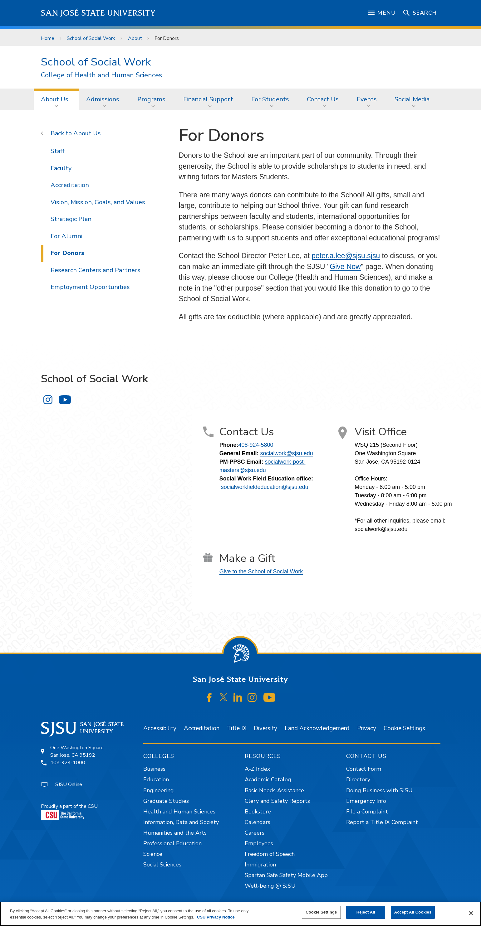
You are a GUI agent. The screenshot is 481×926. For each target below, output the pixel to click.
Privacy (366, 728)
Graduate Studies (166, 801)
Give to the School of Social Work (261, 571)
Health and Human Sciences (179, 811)
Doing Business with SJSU (379, 790)
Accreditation (70, 185)
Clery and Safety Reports (277, 801)
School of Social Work (91, 38)
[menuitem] (56, 99)
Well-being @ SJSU (270, 886)
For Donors (167, 38)
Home (47, 38)
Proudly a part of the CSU (69, 811)
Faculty (61, 168)
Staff (58, 151)
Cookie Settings (404, 728)
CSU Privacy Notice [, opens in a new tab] (216, 917)
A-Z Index (257, 769)
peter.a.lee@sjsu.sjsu (346, 256)
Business (154, 769)
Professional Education (172, 843)
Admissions (102, 99)
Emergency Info (366, 801)
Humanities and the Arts (175, 833)
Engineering (158, 790)
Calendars (257, 822)
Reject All (365, 912)
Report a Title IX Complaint (382, 822)
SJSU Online (68, 784)
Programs (151, 99)
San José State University (98, 13)
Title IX (237, 728)
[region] (240, 914)
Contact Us (323, 99)
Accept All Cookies (413, 912)
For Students (270, 99)
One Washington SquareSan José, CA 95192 (77, 751)
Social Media (412, 99)
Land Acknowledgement (317, 728)
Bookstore (258, 811)
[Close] (471, 913)
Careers (254, 833)
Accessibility (159, 728)
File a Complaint (367, 811)
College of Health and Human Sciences (101, 75)
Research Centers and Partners (95, 270)
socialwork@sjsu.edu (286, 453)
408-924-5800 (255, 445)
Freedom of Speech (270, 854)
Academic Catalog (268, 779)
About (135, 38)
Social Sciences (162, 864)
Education (156, 779)
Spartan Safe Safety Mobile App (286, 875)
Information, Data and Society (181, 822)
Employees (259, 843)
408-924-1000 (67, 762)
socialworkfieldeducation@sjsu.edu (264, 487)
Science (152, 854)
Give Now (345, 267)
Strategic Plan (71, 219)
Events (367, 99)
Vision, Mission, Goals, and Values (98, 202)
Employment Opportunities (90, 287)
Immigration (260, 864)
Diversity (265, 728)
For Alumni (66, 236)
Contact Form (363, 769)
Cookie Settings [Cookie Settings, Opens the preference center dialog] (321, 912)
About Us (54, 99)
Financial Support (208, 99)
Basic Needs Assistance (274, 790)
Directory (358, 779)
